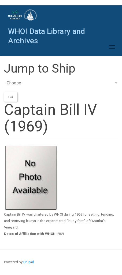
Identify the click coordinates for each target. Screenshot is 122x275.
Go (10, 97)
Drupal (28, 262)
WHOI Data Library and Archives (46, 32)
